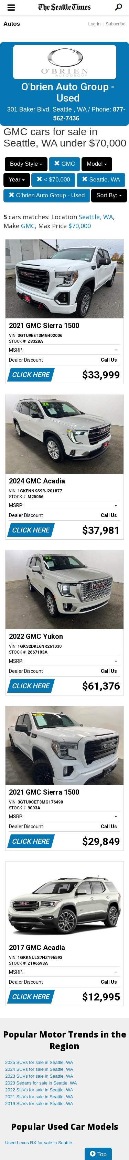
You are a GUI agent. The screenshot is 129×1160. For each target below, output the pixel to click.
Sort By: (108, 195)
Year (17, 179)
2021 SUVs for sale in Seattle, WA (39, 1096)
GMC (64, 164)
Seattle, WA (101, 179)
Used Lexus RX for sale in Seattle (38, 1142)
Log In (94, 23)
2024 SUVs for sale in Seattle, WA (39, 1069)
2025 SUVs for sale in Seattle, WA (39, 1062)
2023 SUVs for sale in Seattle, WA (39, 1076)
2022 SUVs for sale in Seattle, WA (39, 1089)
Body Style (26, 164)
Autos (11, 24)
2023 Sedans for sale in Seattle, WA (41, 1083)
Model (97, 164)
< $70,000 (53, 179)
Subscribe (116, 23)
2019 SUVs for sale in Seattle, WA (39, 1103)
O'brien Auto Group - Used (47, 195)
